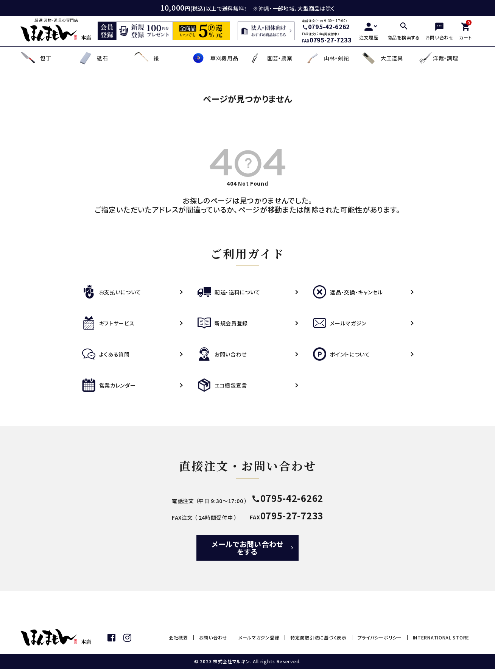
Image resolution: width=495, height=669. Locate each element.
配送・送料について (229, 292)
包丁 (35, 58)
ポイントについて (341, 354)
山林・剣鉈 (326, 58)
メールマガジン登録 (258, 637)
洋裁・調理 (438, 58)
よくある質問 (106, 354)
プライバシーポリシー (380, 637)
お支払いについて (112, 292)
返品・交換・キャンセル (348, 292)
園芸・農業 (270, 58)
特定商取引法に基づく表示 (318, 637)
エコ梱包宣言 (222, 385)
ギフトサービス (108, 323)
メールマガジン (339, 323)
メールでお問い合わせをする (247, 547)
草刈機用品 (214, 58)
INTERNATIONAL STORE (441, 637)
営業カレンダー (109, 385)
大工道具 (382, 58)
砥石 (92, 58)
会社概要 (178, 637)
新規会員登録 (223, 323)
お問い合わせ (222, 354)
